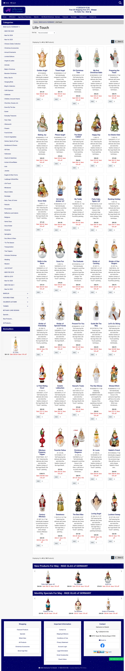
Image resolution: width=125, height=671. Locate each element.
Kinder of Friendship (42, 325)
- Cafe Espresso (8, 90)
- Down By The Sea (9, 107)
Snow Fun (60, 261)
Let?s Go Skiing (114, 324)
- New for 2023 (8, 39)
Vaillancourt (83, 17)
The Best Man (78, 515)
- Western (6, 264)
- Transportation (8, 247)
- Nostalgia (6, 196)
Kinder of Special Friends (60, 325)
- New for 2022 (8, 289)
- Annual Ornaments (9, 52)
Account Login (62, 646)
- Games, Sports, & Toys (10, 141)
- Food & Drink (7, 132)
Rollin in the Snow (42, 262)
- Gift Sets (6, 149)
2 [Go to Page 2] (115, 41)
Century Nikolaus (42, 516)
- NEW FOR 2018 (8, 272)
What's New (22, 638)
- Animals (6, 65)
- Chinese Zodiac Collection (11, 44)
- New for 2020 (8, 281)
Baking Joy (42, 135)
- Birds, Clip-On (8, 77)
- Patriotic (6, 204)
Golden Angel (42, 70)
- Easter (5, 111)
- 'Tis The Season (8, 242)
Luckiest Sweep (114, 515)
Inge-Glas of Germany (24, 17)
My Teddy (78, 199)
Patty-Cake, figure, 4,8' (96, 200)
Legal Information (62, 651)
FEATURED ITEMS (15, 298)
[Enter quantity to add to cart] (44, 99)
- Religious (6, 217)
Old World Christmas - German (50, 17)
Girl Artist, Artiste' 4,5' (60, 200)
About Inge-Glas (22, 651)
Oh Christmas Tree (78, 71)
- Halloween (7, 154)
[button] (120, 3)
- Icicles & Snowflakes (10, 162)
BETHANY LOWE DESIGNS (11, 310)
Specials (22, 634)
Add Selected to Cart (116, 659)
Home (6, 3)
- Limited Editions (8, 56)
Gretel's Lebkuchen (60, 387)
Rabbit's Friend (114, 450)
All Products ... (7, 323)
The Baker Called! (78, 136)
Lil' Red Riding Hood (42, 387)
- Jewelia (6, 171)
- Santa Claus (7, 221)
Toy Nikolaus (78, 611)
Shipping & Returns (62, 634)
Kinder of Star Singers (114, 262)
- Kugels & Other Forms (10, 175)
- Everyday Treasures (9, 116)
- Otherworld (7, 124)
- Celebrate (6, 94)
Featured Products (22, 630)
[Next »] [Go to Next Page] (120, 41)
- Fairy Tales (7, 120)
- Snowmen (7, 230)
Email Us (102, 640)
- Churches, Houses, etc (10, 103)
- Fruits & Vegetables (9, 137)
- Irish (5, 166)
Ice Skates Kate (114, 135)
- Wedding (6, 259)
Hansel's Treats (78, 386)
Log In (13, 3)
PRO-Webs (83, 668)
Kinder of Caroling (96, 262)
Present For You (78, 324)
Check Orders (62, 659)
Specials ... (6, 314)
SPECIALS (12, 17)
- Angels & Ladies (8, 61)
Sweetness (60, 515)
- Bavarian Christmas (9, 73)
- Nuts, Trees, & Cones (10, 200)
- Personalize (7, 209)
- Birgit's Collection (9, 86)
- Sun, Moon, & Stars (9, 238)
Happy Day (96, 135)
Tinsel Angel (60, 70)
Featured (65, 17)
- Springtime (7, 234)
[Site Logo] (22, 10)
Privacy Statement (62, 642)
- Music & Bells (8, 192)
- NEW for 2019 (8, 276)
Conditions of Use (62, 638)
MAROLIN (15, 293)
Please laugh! (60, 135)
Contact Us (92, 17)
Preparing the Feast (114, 71)
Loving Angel (96, 514)
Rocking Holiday (114, 199)
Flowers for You (48, 611)
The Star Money (96, 386)
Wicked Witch (114, 386)
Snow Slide (42, 201)
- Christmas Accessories (11, 48)
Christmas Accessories (22, 646)
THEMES (15, 306)
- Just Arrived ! (8, 268)
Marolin (36, 17)
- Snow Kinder (7, 226)
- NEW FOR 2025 (8, 31)
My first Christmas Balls (96, 71)
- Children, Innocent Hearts (11, 99)
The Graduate (78, 261)
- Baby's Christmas (9, 69)
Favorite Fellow (60, 450)
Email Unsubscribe (62, 655)
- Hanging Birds (8, 82)
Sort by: (34, 32)
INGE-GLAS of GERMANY (46, 22)
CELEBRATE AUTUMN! (15, 302)
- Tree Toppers (7, 251)
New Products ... (8, 319)
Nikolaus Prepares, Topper (42, 452)
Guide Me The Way (96, 325)
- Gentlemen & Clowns (10, 145)
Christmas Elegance (78, 451)
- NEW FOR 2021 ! (9, 285)
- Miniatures (7, 187)
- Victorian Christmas (10, 255)
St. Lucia (15, 345)
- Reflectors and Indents (10, 213)
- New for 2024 (8, 35)
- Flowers (6, 128)
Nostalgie (74, 17)
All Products (22, 642)
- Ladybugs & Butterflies (10, 179)
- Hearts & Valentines (10, 158)
